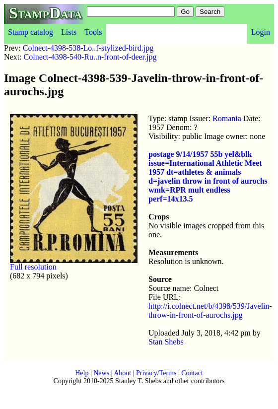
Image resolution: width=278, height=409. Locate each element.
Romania (226, 118)
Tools (93, 32)
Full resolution (33, 267)
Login (260, 32)
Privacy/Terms (156, 373)
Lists (68, 32)
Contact (192, 373)
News (101, 373)
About (122, 373)
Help (81, 373)
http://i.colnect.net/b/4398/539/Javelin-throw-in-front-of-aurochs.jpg (210, 310)
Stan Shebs (166, 342)
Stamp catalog (30, 32)
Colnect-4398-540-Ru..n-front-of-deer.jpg (90, 57)
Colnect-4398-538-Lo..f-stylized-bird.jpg (88, 48)
